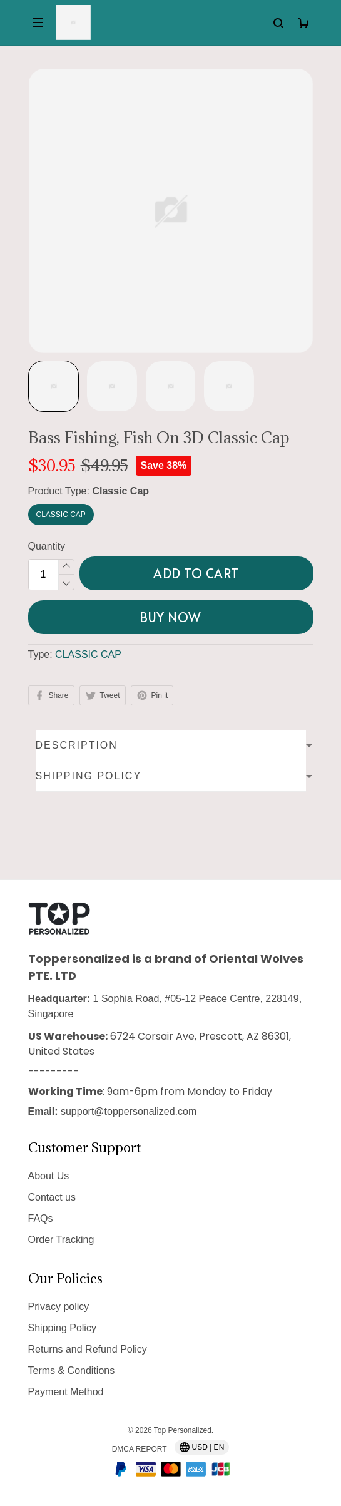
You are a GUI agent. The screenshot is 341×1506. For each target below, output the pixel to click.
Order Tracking (61, 1239)
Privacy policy (58, 1306)
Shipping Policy (62, 1328)
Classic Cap (120, 491)
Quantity (47, 546)
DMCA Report (139, 1449)
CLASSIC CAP (88, 654)
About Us (48, 1175)
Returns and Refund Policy (87, 1349)
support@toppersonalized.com (128, 1111)
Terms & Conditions (71, 1370)
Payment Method (66, 1391)
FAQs (40, 1218)
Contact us (52, 1197)
